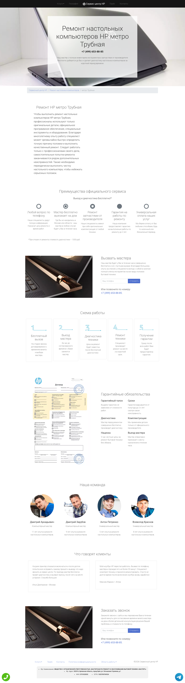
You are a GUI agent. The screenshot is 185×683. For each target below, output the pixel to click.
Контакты (124, 4)
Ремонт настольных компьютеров (64, 90)
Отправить (134, 281)
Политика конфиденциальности (82, 662)
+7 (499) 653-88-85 (92, 51)
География (73, 4)
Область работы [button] (108, 662)
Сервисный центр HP (38, 90)
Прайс (112, 4)
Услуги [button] (60, 4)
